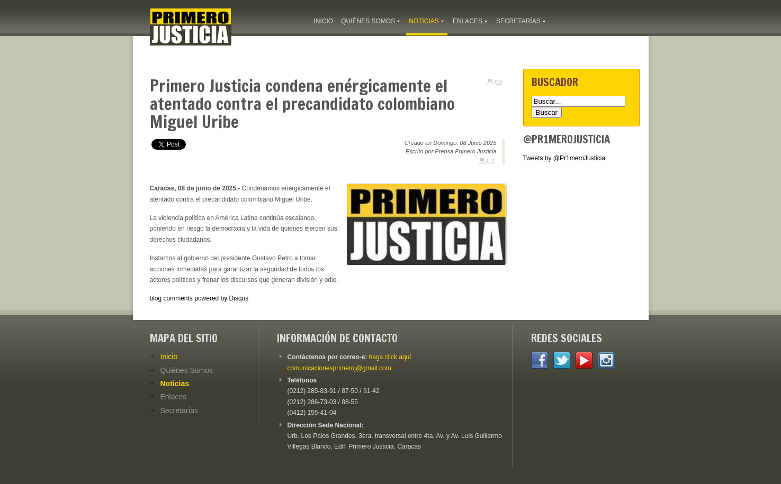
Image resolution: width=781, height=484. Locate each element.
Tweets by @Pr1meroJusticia (564, 158)
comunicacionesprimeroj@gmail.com (339, 368)
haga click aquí (390, 357)
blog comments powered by (199, 298)
